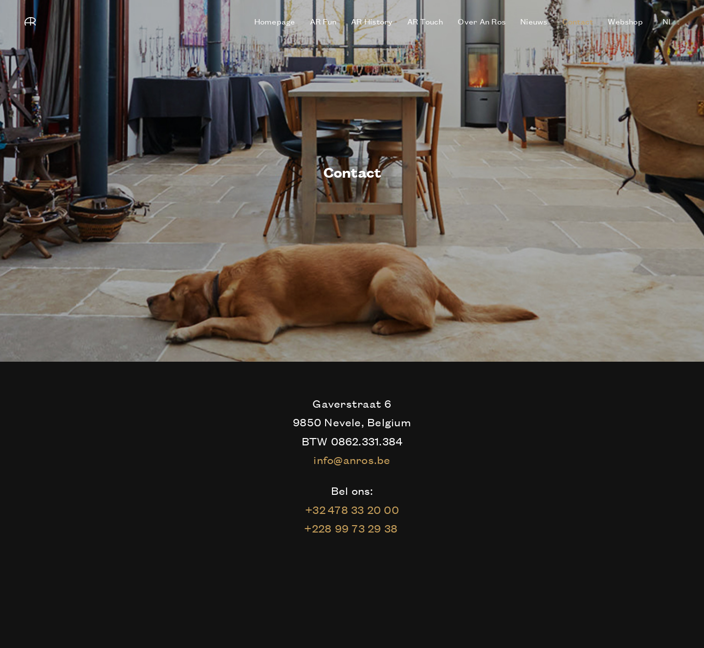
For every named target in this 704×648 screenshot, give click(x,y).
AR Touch (425, 21)
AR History (371, 21)
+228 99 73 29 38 (351, 528)
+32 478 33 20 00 (352, 509)
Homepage (274, 21)
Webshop (625, 21)
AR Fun (323, 21)
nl (667, 21)
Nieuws (533, 21)
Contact (578, 21)
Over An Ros (482, 21)
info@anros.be (351, 459)
